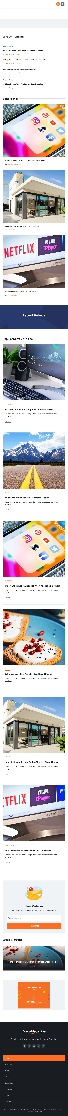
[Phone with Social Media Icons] (34, 521)
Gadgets (10, 164)
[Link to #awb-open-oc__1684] (63, 4)
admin (6, 54)
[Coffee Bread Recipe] (34, 610)
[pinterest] (39, 1046)
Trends (14, 230)
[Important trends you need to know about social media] (34, 105)
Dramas (10, 295)
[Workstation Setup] (34, 345)
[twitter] (29, 1046)
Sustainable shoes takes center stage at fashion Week (23, 50)
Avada (16, 1109)
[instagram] (34, 1046)
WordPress (36, 1109)
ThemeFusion (38, 1111)
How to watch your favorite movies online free (22, 292)
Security (19, 88)
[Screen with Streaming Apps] (34, 786)
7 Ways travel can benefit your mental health (27, 497)
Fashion (19, 54)
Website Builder (25, 1109)
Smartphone (17, 164)
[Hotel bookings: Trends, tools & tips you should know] (34, 171)
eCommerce (46, 1109)
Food (18, 73)
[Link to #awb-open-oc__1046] (58, 4)
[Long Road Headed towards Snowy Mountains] (34, 433)
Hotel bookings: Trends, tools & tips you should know (24, 226)
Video (18, 63)
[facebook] (25, 1046)
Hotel (9, 230)
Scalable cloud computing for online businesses (29, 409)
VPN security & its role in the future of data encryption (23, 84)
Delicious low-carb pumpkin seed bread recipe (20, 69)
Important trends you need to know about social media (25, 161)
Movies (15, 295)
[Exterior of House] (34, 698)
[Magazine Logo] (34, 1030)
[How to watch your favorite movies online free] (34, 237)
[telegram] (43, 1046)
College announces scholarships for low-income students (24, 60)
